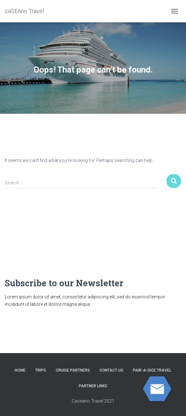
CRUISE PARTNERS (73, 370)
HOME (20, 370)
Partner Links (93, 386)
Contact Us (111, 370)
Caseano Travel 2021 (93, 401)
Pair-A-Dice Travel (152, 370)
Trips (40, 370)
